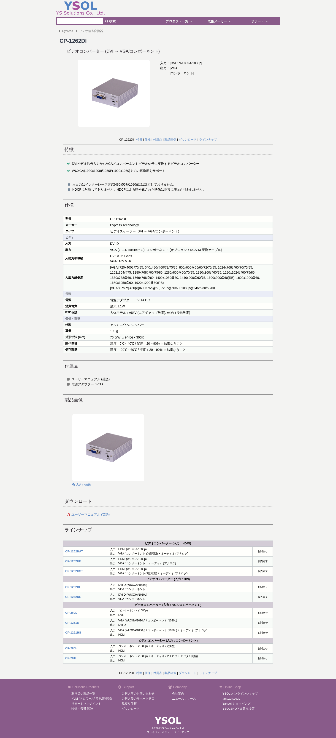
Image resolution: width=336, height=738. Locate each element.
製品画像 (170, 139)
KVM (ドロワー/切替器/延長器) (91, 698)
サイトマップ (181, 732)
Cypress (67, 31)
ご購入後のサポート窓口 (138, 698)
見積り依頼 (129, 703)
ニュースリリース (184, 698)
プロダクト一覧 (179, 21)
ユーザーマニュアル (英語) (90, 514)
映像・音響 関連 (82, 708)
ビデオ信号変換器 (91, 31)
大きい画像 (81, 484)
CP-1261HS (73, 632)
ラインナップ (208, 139)
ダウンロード (188, 139)
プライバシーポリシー (159, 732)
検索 (110, 21)
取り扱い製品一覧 (83, 693)
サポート (260, 21)
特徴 (139, 139)
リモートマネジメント (86, 703)
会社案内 (178, 693)
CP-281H (71, 658)
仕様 (148, 139)
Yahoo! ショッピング (236, 703)
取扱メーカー (220, 21)
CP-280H (71, 648)
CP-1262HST (74, 571)
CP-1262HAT (74, 551)
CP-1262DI (72, 587)
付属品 (157, 139)
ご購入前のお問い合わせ (138, 693)
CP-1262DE (73, 597)
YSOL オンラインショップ (240, 693)
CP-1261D (72, 622)
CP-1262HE (73, 561)
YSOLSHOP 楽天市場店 (238, 708)
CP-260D (71, 612)
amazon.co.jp (231, 698)
